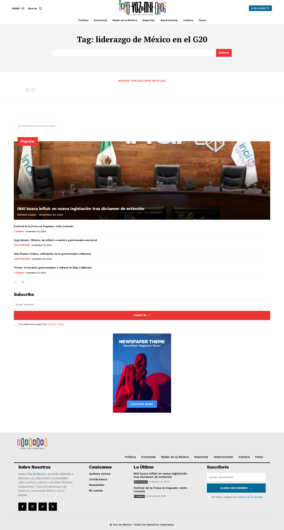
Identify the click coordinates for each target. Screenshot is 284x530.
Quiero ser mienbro (236, 488)
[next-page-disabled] (33, 90)
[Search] (224, 53)
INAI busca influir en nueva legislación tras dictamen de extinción (77, 209)
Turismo (19, 231)
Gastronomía (22, 245)
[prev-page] (27, 90)
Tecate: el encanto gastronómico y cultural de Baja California (53, 267)
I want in (142, 315)
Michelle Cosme (26, 214)
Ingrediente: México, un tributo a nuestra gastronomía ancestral (55, 240)
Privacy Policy (56, 324)
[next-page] (22, 282)
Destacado (141, 482)
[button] (35, 8)
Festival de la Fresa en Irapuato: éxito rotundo (44, 226)
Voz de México (36, 474)
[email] (142, 304)
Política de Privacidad (249, 497)
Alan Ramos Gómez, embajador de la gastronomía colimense (52, 253)
